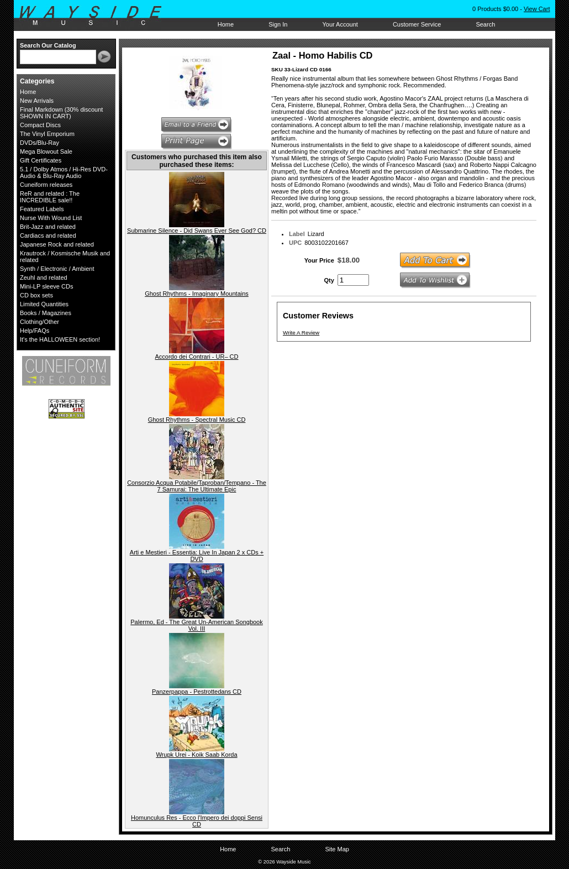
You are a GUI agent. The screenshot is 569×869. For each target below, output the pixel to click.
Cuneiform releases (46, 184)
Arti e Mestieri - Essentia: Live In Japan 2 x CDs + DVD (197, 555)
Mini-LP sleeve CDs (46, 286)
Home (226, 24)
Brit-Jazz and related (48, 226)
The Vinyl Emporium (47, 133)
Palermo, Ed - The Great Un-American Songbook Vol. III (196, 625)
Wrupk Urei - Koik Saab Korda (196, 754)
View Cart (537, 9)
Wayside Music (96, 16)
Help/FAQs (34, 330)
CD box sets (36, 295)
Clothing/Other (39, 321)
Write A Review (301, 332)
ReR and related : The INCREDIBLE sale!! (50, 196)
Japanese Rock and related (57, 244)
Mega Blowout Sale (46, 151)
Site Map (337, 849)
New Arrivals (37, 100)
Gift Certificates (40, 160)
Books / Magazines (45, 313)
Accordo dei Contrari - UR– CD (197, 356)
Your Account (339, 24)
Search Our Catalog (48, 45)
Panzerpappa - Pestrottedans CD (196, 691)
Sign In (277, 24)
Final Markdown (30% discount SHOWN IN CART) (61, 112)
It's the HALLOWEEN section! (60, 339)
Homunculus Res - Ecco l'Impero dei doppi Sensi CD (196, 821)
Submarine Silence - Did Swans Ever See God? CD (196, 230)
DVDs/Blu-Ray (39, 142)
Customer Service (417, 24)
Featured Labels (42, 209)
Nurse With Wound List (51, 217)
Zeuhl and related (43, 277)
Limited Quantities (44, 304)
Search (485, 24)
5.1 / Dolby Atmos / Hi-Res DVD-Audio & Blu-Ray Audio (64, 172)
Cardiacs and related (48, 235)
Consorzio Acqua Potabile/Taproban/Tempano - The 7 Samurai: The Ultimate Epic (196, 486)
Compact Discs (40, 125)
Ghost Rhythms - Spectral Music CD (197, 419)
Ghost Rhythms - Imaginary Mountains (197, 293)
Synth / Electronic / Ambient (57, 268)
